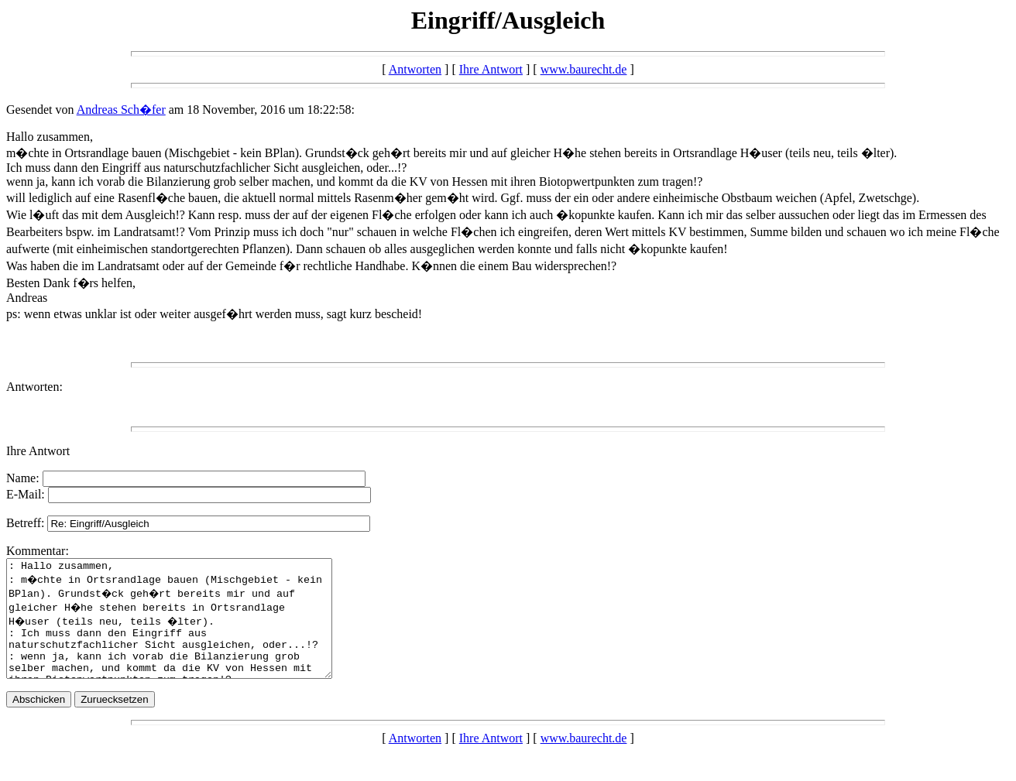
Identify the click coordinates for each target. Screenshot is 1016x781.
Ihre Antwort (491, 69)
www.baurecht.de (584, 69)
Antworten (415, 69)
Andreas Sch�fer (121, 109)
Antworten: (34, 386)
